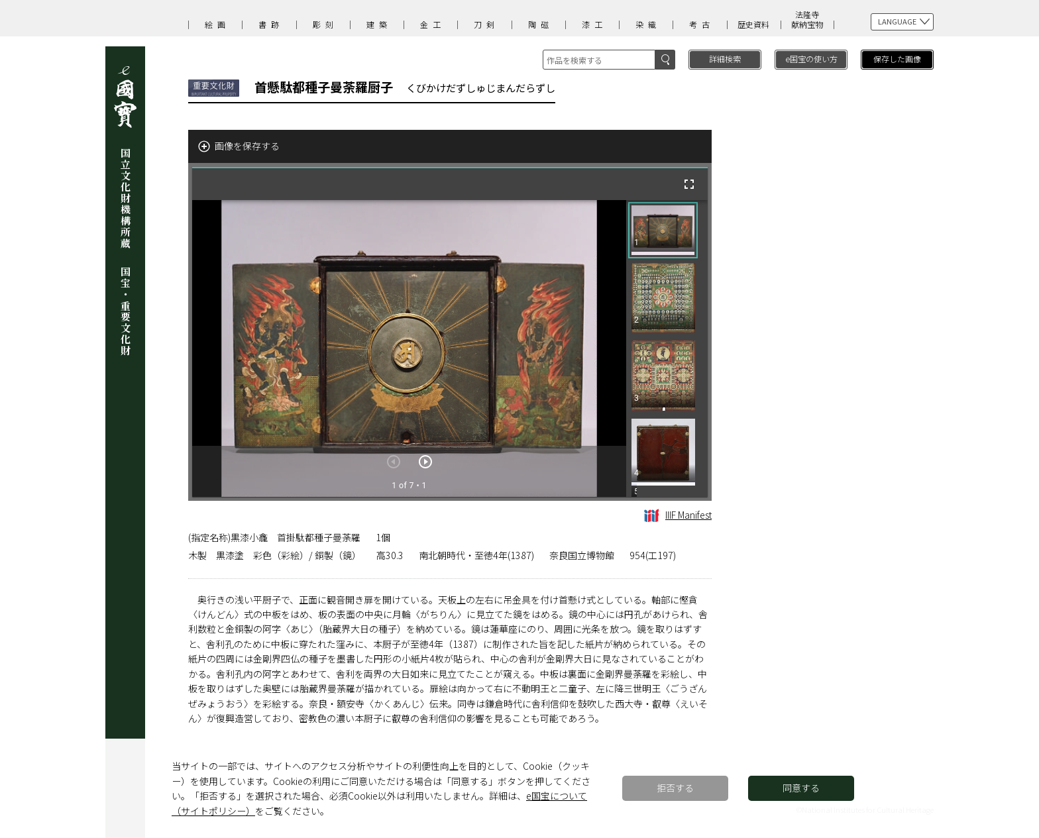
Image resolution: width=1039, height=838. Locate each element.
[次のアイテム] (425, 462)
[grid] (667, 348)
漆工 (594, 24)
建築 (379, 24)
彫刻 (325, 24)
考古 (701, 24)
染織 (648, 24)
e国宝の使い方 (811, 58)
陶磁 (540, 24)
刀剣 (486, 24)
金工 (432, 24)
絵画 (217, 24)
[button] (662, 230)
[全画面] (689, 184)
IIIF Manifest (678, 514)
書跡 (271, 24)
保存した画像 (897, 58)
